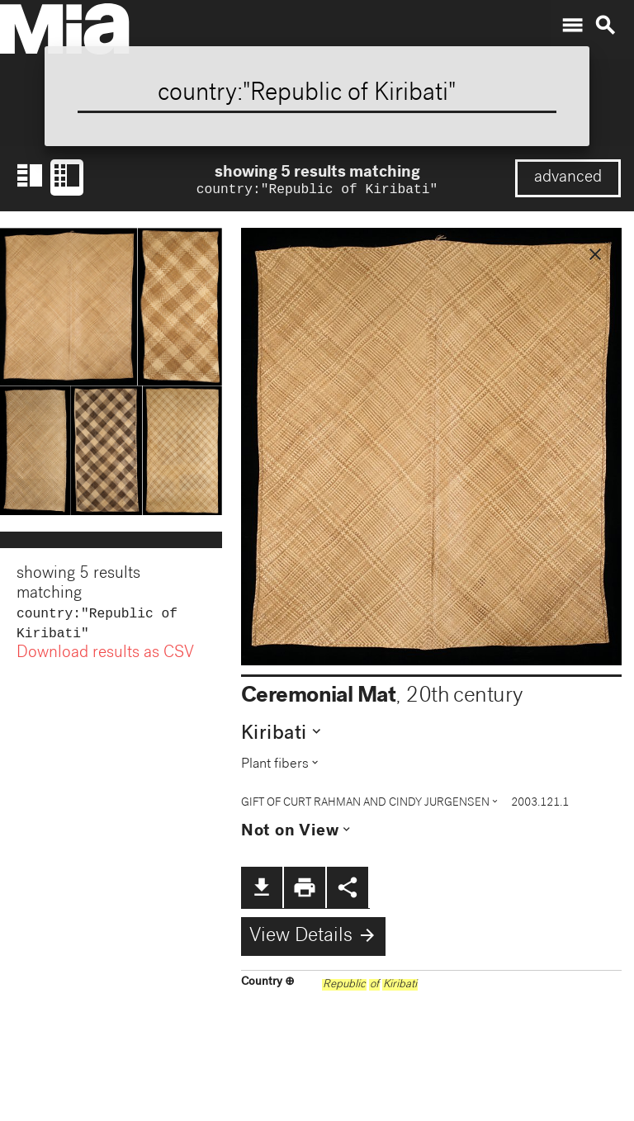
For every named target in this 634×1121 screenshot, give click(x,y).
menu (572, 25)
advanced (568, 178)
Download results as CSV (105, 658)
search (605, 25)
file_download (261, 889)
